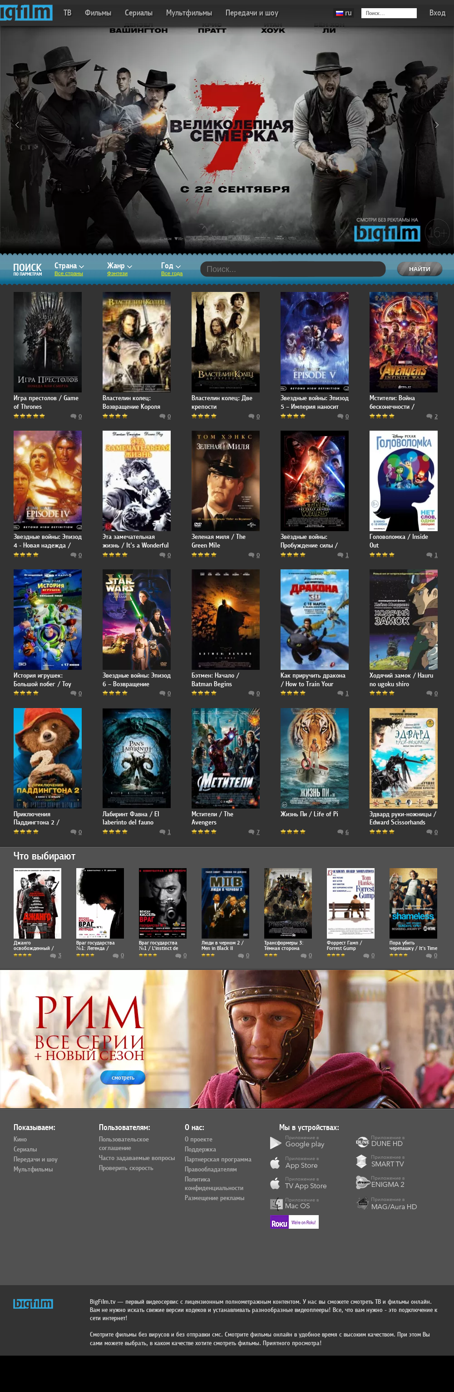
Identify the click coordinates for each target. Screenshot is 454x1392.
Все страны (68, 273)
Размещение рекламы (214, 1198)
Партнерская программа (218, 1160)
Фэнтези (117, 273)
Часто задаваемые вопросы (137, 1158)
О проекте (198, 1140)
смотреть (123, 1077)
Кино (20, 1140)
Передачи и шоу (252, 13)
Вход (437, 13)
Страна (69, 266)
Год (171, 266)
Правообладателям (211, 1170)
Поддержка (200, 1150)
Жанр (119, 266)
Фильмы (98, 13)
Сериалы (139, 13)
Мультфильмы (189, 13)
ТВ (67, 13)
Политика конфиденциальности (214, 1184)
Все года (172, 273)
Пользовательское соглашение (124, 1144)
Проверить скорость (126, 1168)
